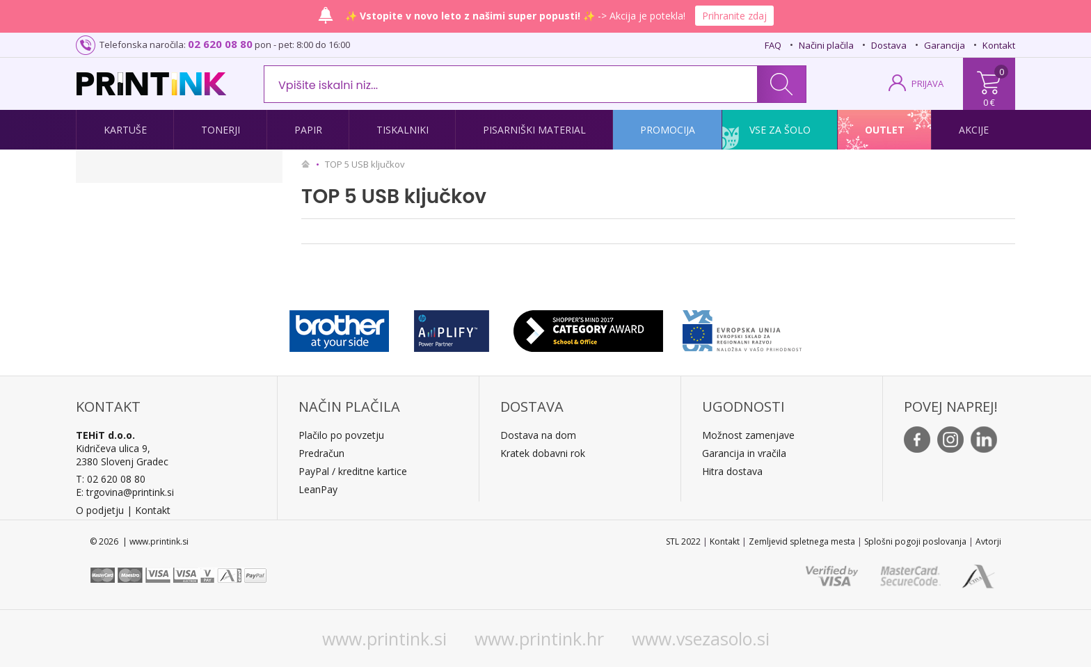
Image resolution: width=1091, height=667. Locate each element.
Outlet (885, 129)
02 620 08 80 (220, 44)
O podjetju (100, 510)
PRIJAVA (927, 83)
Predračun (321, 453)
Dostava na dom (538, 435)
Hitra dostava (732, 471)
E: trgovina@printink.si (125, 492)
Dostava (889, 45)
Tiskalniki (402, 129)
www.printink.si (384, 638)
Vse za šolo (780, 129)
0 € (989, 102)
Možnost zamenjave (748, 435)
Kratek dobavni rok (542, 453)
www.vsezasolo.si (701, 638)
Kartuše (125, 129)
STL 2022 (683, 541)
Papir (308, 129)
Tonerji (220, 129)
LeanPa (315, 489)
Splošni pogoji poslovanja (915, 541)
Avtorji (988, 541)
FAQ (773, 45)
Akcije (974, 129)
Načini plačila (826, 45)
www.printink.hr (539, 638)
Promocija (667, 129)
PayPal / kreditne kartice (352, 471)
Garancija (944, 45)
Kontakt (998, 45)
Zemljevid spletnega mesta (802, 541)
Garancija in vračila (744, 453)
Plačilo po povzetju (341, 435)
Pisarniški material (534, 129)
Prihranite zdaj (734, 15)
